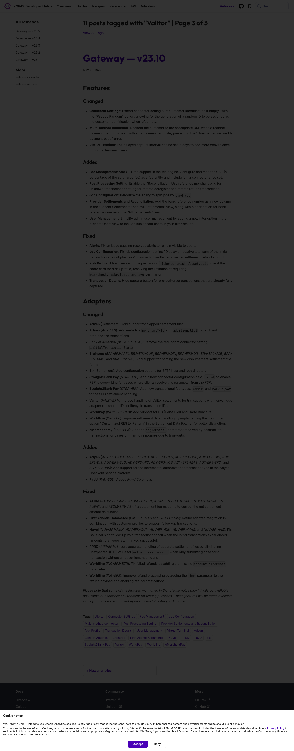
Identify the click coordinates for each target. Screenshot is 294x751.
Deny (157, 744)
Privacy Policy (275, 728)
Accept (138, 744)
